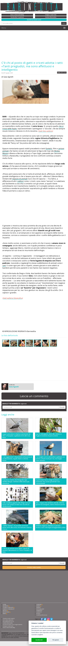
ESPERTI (38, 607)
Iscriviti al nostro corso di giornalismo (12, 624)
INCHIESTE (5, 606)
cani (4, 265)
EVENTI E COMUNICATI (8, 609)
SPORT (38, 606)
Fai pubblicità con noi (8, 621)
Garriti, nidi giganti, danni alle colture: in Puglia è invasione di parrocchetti (49, 435)
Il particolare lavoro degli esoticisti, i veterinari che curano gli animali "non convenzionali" (48, 481)
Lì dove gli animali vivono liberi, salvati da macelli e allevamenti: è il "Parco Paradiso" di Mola (17, 550)
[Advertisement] (34, 45)
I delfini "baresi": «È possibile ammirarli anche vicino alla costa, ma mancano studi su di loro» (17, 527)
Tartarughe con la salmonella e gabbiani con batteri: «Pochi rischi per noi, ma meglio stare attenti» (50, 458)
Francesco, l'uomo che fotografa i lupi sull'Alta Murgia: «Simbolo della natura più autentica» (15, 481)
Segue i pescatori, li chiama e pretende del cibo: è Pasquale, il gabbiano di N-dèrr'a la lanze (16, 435)
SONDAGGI (39, 610)
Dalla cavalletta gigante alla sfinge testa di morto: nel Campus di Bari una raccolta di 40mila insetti (16, 504)
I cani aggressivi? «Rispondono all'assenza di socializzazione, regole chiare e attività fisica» (17, 458)
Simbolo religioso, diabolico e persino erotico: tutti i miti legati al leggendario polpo (51, 526)
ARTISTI (5, 610)
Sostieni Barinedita (8, 623)
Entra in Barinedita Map (9, 627)
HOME (4, 604)
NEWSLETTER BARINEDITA (14, 404)
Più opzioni (55, 640)
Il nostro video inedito (34, 567)
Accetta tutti (39, 640)
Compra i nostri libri (8, 626)
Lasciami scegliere (37, 635)
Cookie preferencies (41, 615)
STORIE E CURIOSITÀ (8, 607)
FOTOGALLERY (40, 609)
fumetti (49, 148)
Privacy (38, 613)
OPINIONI (38, 604)
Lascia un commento (34, 396)
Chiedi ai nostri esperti (9, 618)
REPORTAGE (6, 612)
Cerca (63, 23)
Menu (3, 28)
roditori (20, 181)
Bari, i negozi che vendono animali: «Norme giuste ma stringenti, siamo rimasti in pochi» (50, 503)
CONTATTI (39, 612)
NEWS (4, 613)
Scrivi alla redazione (8, 620)
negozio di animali (19, 179)
